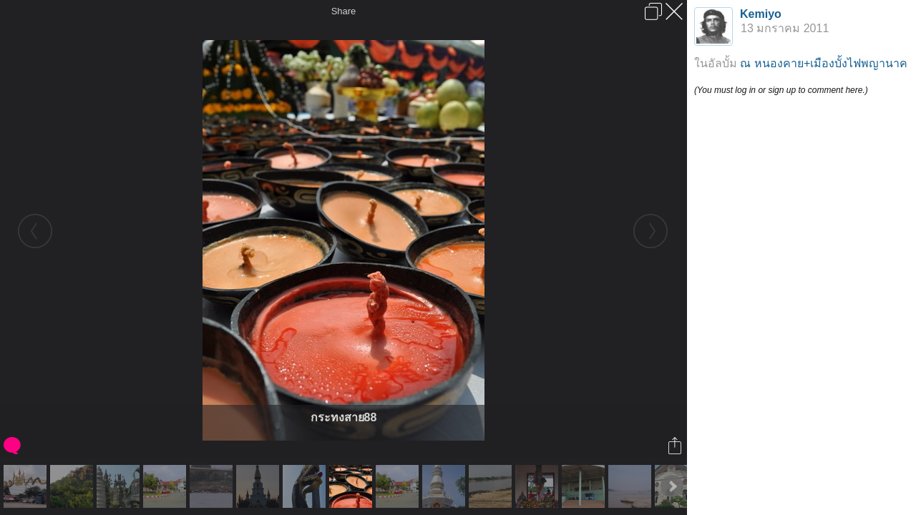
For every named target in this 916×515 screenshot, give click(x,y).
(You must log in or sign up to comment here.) (781, 90)
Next (672, 486)
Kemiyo (760, 14)
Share (343, 11)
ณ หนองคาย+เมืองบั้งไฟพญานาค (823, 63)
